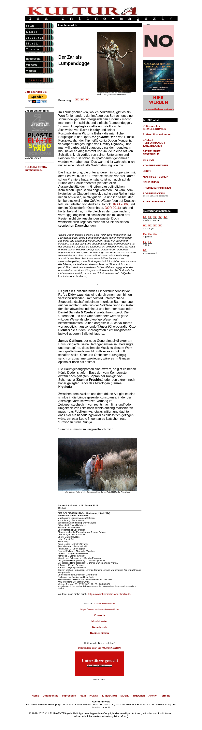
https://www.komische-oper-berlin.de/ (109, 594)
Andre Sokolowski (104, 603)
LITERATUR (109, 695)
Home (35, 695)
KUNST (93, 695)
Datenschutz (50, 695)
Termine (165, 695)
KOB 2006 (120, 204)
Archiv (152, 695)
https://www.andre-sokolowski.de (99, 609)
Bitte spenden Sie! (36, 91)
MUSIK (125, 695)
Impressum (69, 695)
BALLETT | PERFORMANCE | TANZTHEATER (154, 142)
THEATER (139, 695)
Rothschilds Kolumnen (157, 134)
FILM (83, 695)
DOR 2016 (112, 207)
